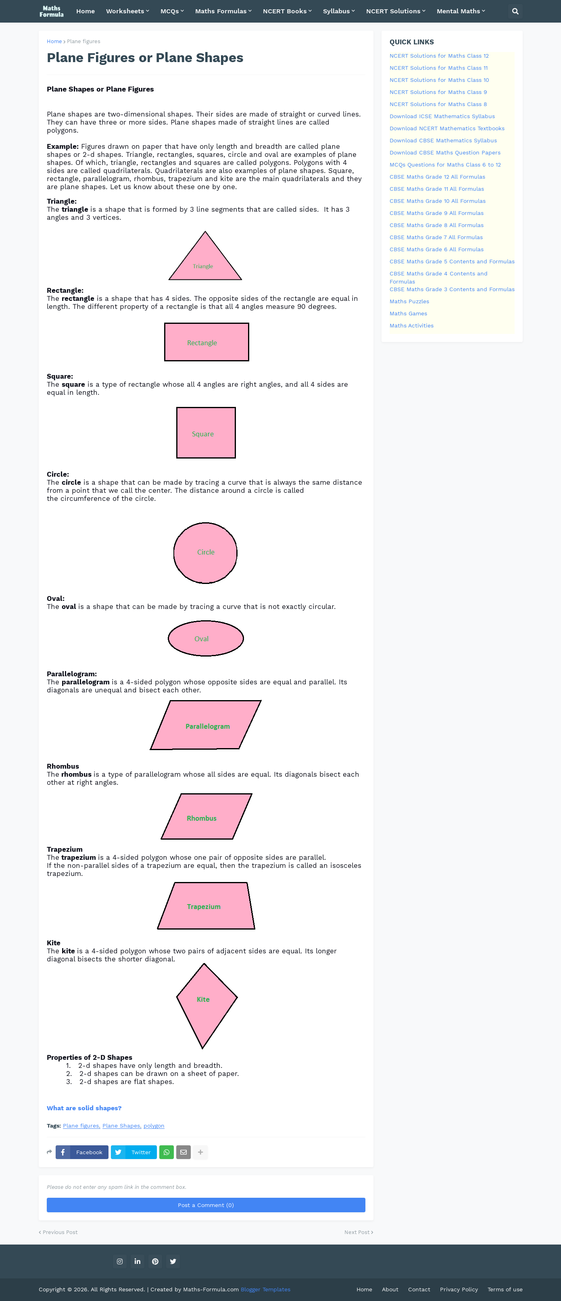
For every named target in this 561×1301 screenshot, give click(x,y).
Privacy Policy (459, 1289)
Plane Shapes (121, 1126)
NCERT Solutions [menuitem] (393, 11)
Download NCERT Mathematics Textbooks (447, 128)
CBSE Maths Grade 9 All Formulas (437, 213)
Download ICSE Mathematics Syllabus (442, 116)
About (390, 1289)
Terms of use (505, 1289)
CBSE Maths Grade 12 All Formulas (437, 176)
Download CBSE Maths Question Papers (445, 152)
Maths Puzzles (409, 301)
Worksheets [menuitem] (125, 11)
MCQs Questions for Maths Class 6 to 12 (445, 164)
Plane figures (83, 41)
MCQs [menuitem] (170, 11)
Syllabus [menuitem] (336, 11)
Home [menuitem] (85, 11)
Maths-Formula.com (212, 1289)
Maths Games (408, 313)
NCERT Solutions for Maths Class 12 (439, 55)
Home (54, 41)
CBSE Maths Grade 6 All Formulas (437, 249)
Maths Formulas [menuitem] (221, 11)
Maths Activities (412, 325)
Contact (419, 1289)
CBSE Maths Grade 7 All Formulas (436, 237)
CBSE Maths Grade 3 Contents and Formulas (452, 289)
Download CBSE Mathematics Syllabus (443, 140)
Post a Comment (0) (206, 1205)
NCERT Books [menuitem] (285, 11)
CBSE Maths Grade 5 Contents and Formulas (452, 261)
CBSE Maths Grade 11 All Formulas (437, 189)
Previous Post (60, 1232)
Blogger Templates (265, 1289)
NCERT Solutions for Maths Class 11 (439, 68)
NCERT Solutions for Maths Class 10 (439, 80)
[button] (515, 11)
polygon (154, 1126)
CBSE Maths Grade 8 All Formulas (437, 225)
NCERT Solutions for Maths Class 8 (438, 104)
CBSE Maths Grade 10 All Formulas (438, 201)
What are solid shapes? (84, 1108)
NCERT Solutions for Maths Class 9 (438, 92)
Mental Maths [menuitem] (458, 11)
